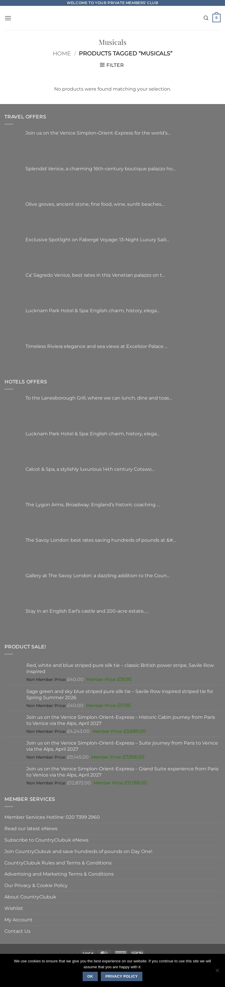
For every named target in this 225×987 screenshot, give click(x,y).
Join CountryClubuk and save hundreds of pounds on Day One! (78, 851)
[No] (217, 972)
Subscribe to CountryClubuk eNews (46, 840)
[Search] (206, 18)
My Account (18, 920)
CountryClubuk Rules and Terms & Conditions (58, 863)
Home (62, 53)
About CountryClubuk (30, 897)
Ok (90, 976)
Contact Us (17, 931)
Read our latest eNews (30, 828)
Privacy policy (121, 976)
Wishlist (13, 908)
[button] (8, 18)
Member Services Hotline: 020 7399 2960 (52, 817)
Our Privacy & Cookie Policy (36, 885)
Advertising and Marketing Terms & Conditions (59, 874)
